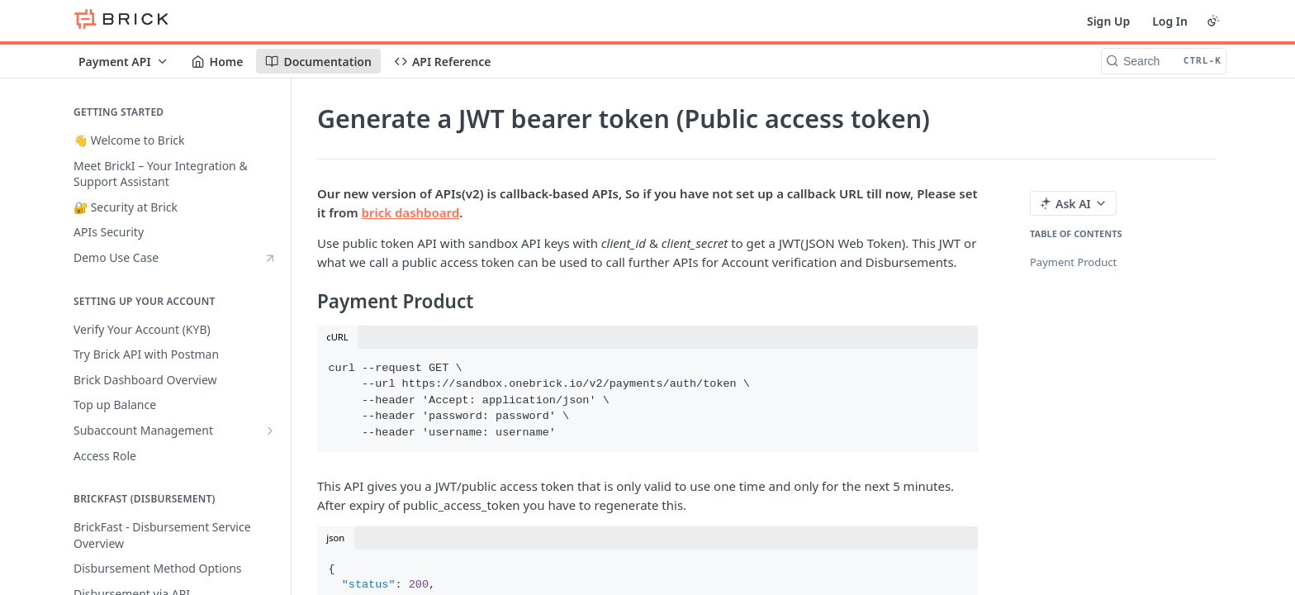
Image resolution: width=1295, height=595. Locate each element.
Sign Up (1108, 21)
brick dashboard (411, 212)
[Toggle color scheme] (1213, 20)
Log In (1170, 21)
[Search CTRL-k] (1164, 61)
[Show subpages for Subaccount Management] (270, 430)
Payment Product (1073, 262)
